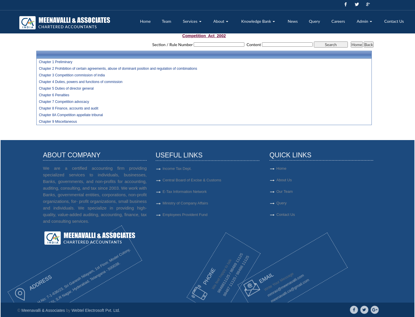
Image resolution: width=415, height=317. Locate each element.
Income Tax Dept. (177, 171)
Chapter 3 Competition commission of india (72, 75)
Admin (364, 21)
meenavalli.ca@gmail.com (265, 288)
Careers (338, 21)
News (293, 21)
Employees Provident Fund (185, 217)
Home (145, 21)
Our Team (306, 191)
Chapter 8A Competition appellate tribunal (71, 115)
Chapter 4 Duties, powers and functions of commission (80, 82)
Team (166, 21)
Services (192, 21)
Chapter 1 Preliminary (55, 62)
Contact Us (394, 21)
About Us (305, 180)
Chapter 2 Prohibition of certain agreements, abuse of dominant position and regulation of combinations (118, 69)
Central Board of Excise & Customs (192, 183)
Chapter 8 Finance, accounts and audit (68, 108)
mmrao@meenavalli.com (259, 287)
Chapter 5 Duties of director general (66, 88)
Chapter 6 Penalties (54, 95)
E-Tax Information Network (185, 194)
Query (314, 21)
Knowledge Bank (258, 21)
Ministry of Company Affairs (185, 206)
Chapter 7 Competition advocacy (64, 102)
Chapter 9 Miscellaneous (58, 122)
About (220, 21)
